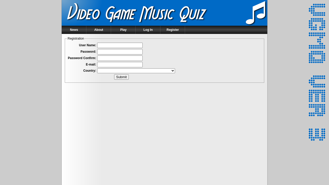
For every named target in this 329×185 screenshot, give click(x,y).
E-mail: (91, 64)
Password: (88, 51)
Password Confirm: (82, 58)
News (74, 30)
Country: (89, 70)
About (98, 30)
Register (173, 30)
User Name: (87, 45)
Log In (148, 30)
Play (123, 30)
